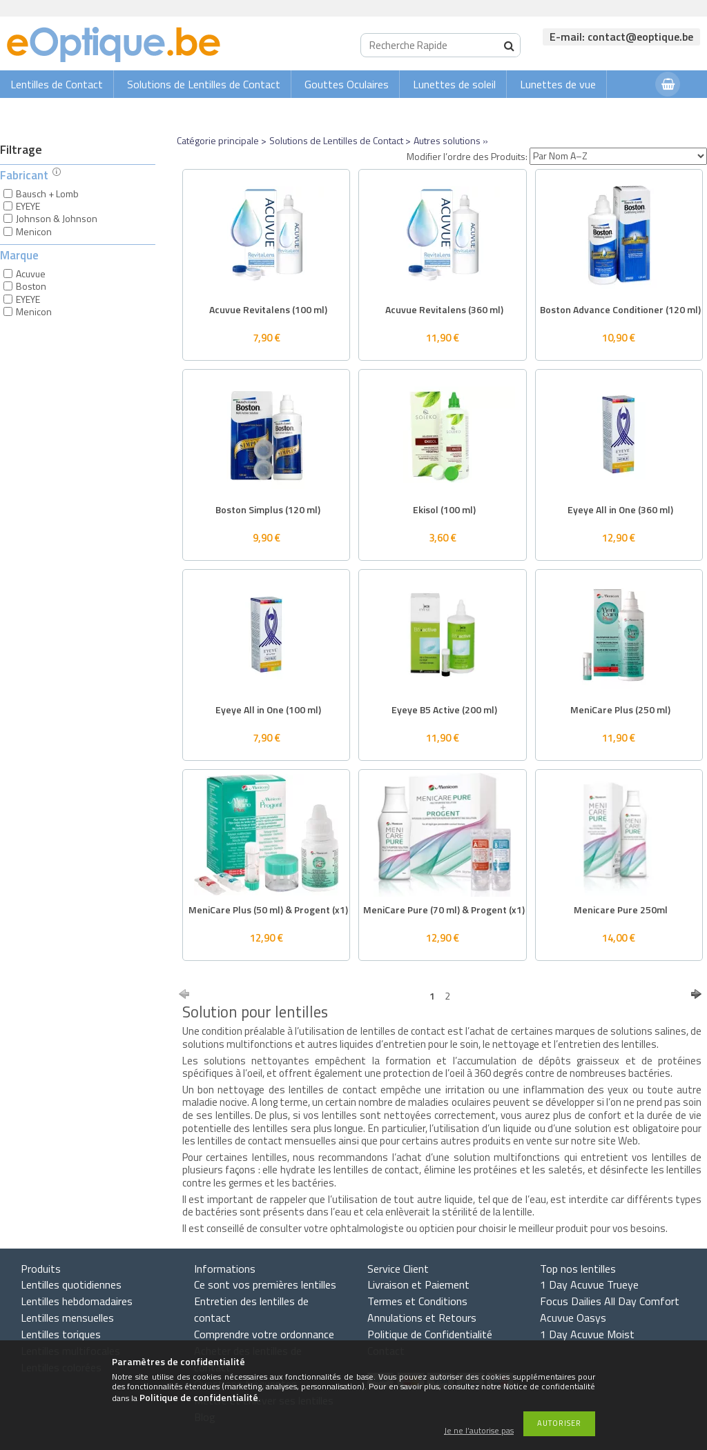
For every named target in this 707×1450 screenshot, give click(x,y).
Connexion (617, 111)
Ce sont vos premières (265, 1284)
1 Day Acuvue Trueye (589, 1284)
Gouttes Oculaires (346, 84)
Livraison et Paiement (418, 1284)
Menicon (34, 231)
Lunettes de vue (558, 84)
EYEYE (28, 206)
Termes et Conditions (417, 1301)
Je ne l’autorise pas (479, 1431)
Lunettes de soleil (454, 84)
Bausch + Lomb (47, 193)
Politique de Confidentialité (429, 1334)
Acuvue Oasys (573, 1317)
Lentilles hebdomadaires (77, 1301)
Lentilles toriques (61, 1334)
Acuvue (31, 273)
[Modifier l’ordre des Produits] (618, 156)
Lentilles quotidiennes (71, 1284)
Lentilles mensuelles (67, 1317)
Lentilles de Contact (56, 84)
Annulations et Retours (421, 1317)
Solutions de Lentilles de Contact (203, 84)
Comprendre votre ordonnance (264, 1334)
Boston (31, 286)
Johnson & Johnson (56, 218)
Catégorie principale (218, 140)
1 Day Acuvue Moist (587, 1334)
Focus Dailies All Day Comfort (609, 1301)
